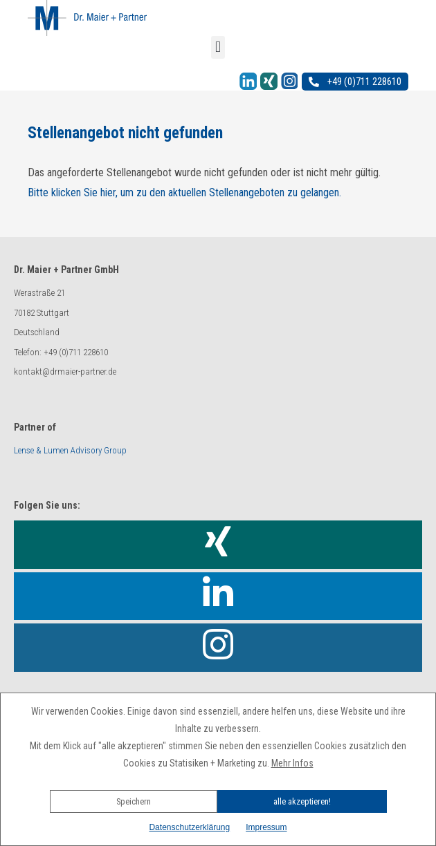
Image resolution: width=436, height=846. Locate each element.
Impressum (266, 827)
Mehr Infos (292, 763)
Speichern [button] (133, 801)
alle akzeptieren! (302, 801)
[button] (218, 782)
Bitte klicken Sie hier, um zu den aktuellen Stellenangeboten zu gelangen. (184, 192)
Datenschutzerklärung (189, 827)
